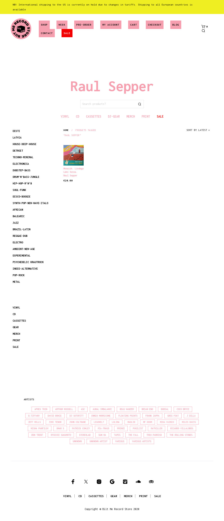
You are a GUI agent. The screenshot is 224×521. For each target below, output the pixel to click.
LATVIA (17, 137)
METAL (16, 281)
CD (14, 314)
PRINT (16, 340)
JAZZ (16, 222)
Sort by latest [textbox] (196, 130)
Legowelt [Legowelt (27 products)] (99, 422)
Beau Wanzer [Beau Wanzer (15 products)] (127, 409)
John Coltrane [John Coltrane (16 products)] (77, 422)
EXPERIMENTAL (21, 255)
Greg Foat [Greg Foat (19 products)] (173, 415)
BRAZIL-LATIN (21, 229)
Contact (47, 33)
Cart (133, 24)
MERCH (16, 333)
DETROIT (18, 150)
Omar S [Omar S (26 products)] (60, 428)
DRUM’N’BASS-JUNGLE (26, 176)
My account (110, 24)
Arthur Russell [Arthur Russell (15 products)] (64, 409)
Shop (44, 24)
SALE (67, 33)
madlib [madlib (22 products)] (131, 422)
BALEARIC (18, 216)
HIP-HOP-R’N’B (22, 183)
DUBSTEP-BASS (21, 170)
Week (62, 24)
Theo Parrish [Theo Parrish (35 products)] (154, 435)
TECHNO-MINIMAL (23, 157)
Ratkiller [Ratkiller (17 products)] (156, 428)
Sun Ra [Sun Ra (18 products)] (102, 435)
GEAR (16, 327)
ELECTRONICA (21, 163)
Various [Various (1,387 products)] (119, 441)
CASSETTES (19, 320)
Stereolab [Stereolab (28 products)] (84, 435)
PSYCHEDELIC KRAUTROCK (28, 262)
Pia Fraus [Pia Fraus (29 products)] (103, 428)
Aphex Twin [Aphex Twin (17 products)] (41, 409)
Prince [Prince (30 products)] (121, 428)
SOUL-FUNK (19, 190)
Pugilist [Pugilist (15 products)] (138, 428)
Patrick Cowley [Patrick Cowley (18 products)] (81, 428)
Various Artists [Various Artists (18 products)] (141, 441)
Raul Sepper (70, 175)
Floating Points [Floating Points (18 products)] (127, 415)
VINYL (16, 307)
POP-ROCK (18, 275)
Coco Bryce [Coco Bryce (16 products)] (183, 409)
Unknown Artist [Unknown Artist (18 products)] (98, 441)
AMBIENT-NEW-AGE (24, 249)
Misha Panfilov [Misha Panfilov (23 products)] (39, 428)
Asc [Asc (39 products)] (83, 409)
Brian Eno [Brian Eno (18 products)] (147, 409)
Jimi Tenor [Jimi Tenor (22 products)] (55, 422)
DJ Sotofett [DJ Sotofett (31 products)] (76, 415)
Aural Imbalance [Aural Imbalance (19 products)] (102, 409)
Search (139, 104)
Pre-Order (83, 24)
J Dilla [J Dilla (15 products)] (191, 415)
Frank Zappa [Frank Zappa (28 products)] (152, 415)
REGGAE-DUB (20, 235)
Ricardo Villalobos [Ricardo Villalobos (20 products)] (181, 428)
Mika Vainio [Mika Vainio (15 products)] (167, 422)
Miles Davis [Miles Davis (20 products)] (189, 422)
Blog (175, 24)
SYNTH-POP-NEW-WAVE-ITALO (30, 203)
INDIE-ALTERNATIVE (25, 268)
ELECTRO (18, 242)
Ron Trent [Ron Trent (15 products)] (37, 435)
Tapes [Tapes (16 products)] (117, 435)
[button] (204, 27)
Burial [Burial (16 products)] (165, 409)
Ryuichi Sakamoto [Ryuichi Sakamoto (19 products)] (61, 435)
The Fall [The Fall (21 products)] (133, 435)
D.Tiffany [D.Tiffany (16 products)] (34, 415)
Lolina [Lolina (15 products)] (115, 422)
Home (65, 130)
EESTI (16, 131)
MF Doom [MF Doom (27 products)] (147, 422)
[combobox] (198, 131)
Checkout (154, 24)
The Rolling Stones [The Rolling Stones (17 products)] (181, 435)
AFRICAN (18, 209)
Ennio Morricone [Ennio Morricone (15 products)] (100, 415)
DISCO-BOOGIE (21, 196)
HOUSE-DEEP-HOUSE (24, 144)
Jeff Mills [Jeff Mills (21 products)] (34, 422)
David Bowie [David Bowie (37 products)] (55, 415)
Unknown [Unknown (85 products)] (77, 441)
